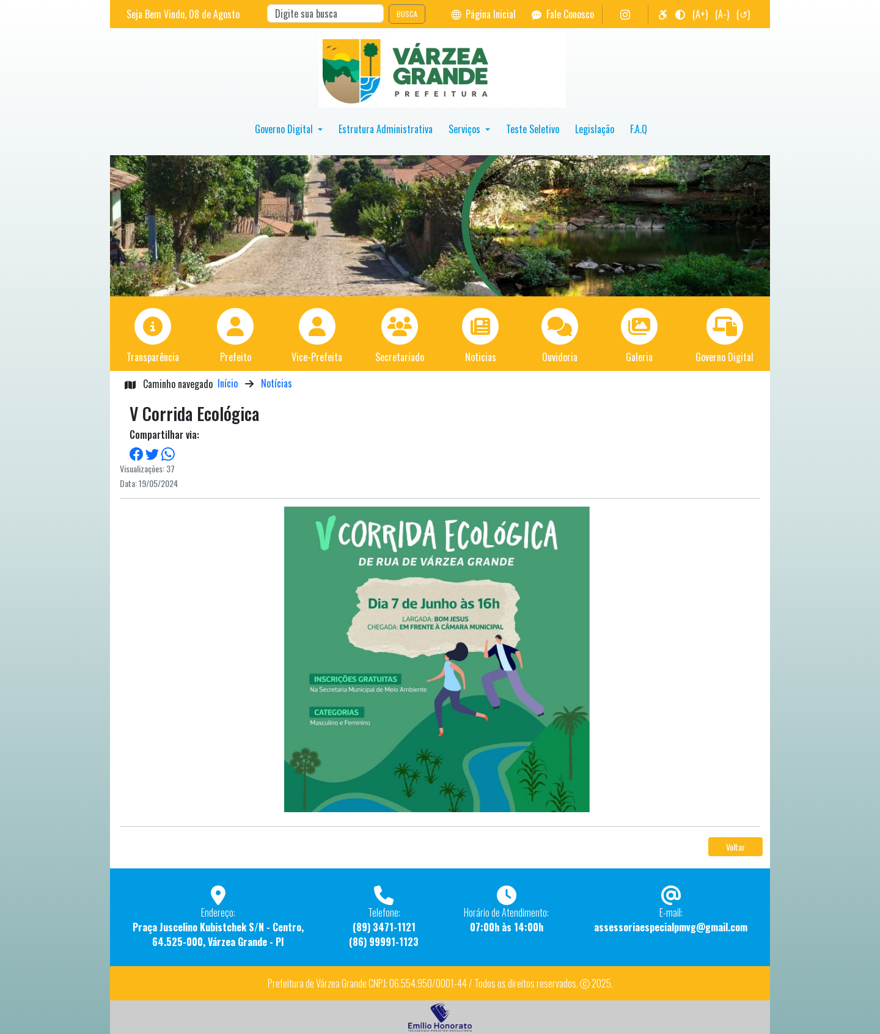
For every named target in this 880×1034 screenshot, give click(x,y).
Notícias (276, 383)
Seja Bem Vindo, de (183, 14)
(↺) (743, 14)
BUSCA (407, 14)
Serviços (466, 129)
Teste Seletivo (532, 129)
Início (228, 383)
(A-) (722, 14)
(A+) (700, 14)
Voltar (735, 846)
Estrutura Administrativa (386, 129)
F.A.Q (638, 129)
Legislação (594, 129)
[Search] (325, 13)
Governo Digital (285, 129)
